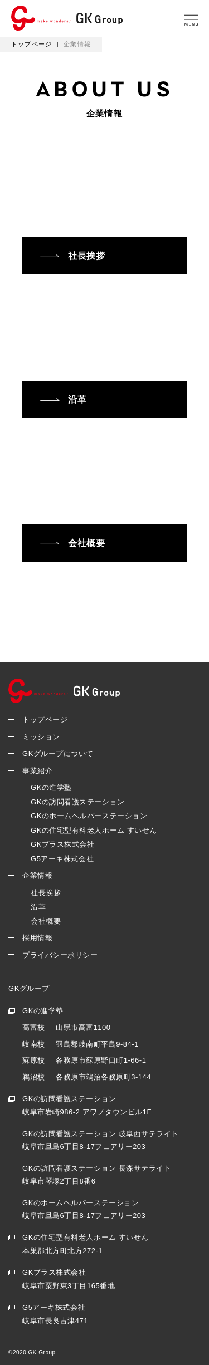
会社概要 (46, 921)
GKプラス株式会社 (62, 844)
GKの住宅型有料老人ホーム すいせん (94, 830)
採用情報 (37, 938)
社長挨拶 (46, 892)
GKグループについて (58, 753)
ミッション (41, 737)
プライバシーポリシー (60, 955)
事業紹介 (37, 771)
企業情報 (37, 875)
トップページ (44, 719)
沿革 (38, 906)
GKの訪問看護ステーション (78, 802)
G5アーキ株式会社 (62, 859)
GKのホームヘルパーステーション (89, 816)
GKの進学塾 (51, 787)
